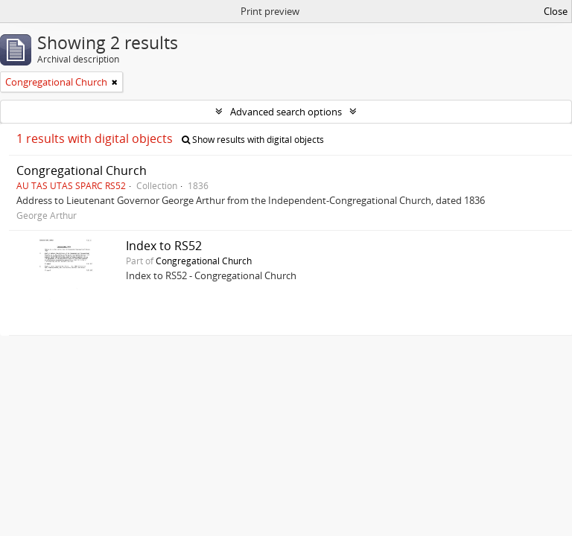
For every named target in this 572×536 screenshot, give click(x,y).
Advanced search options (286, 111)
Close (556, 11)
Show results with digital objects (253, 139)
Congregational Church (81, 170)
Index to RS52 (164, 245)
